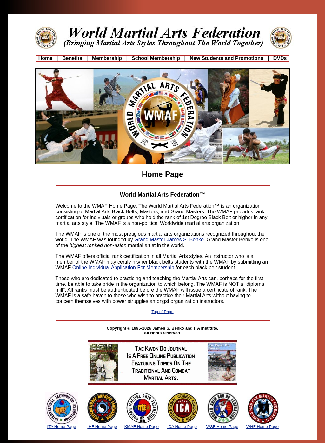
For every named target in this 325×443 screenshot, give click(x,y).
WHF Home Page (262, 426)
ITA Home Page (61, 426)
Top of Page (162, 311)
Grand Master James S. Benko (169, 239)
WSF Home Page (222, 426)
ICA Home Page (182, 426)
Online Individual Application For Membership (123, 267)
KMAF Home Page (141, 426)
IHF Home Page (102, 426)
